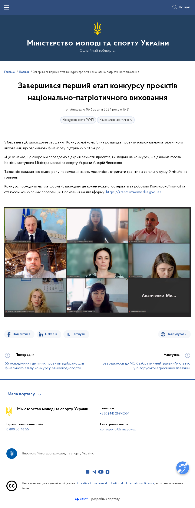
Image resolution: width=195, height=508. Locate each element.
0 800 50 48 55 (17, 429)
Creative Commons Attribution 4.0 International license (115, 483)
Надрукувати (176, 334)
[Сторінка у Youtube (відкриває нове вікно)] (100, 471)
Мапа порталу (21, 394)
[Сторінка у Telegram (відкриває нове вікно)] (94, 471)
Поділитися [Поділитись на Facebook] (21, 334)
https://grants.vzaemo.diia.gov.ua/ (134, 192)
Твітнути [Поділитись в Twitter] (78, 334)
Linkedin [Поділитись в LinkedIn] (51, 334)
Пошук (184, 7)
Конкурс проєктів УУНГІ (78, 120)
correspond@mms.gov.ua (118, 429)
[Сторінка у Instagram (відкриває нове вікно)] (107, 471)
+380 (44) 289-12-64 (114, 413)
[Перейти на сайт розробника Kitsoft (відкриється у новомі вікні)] (82, 499)
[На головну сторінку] (97, 37)
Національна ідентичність (116, 120)
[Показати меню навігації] (7, 7)
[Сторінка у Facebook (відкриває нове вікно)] (87, 471)
